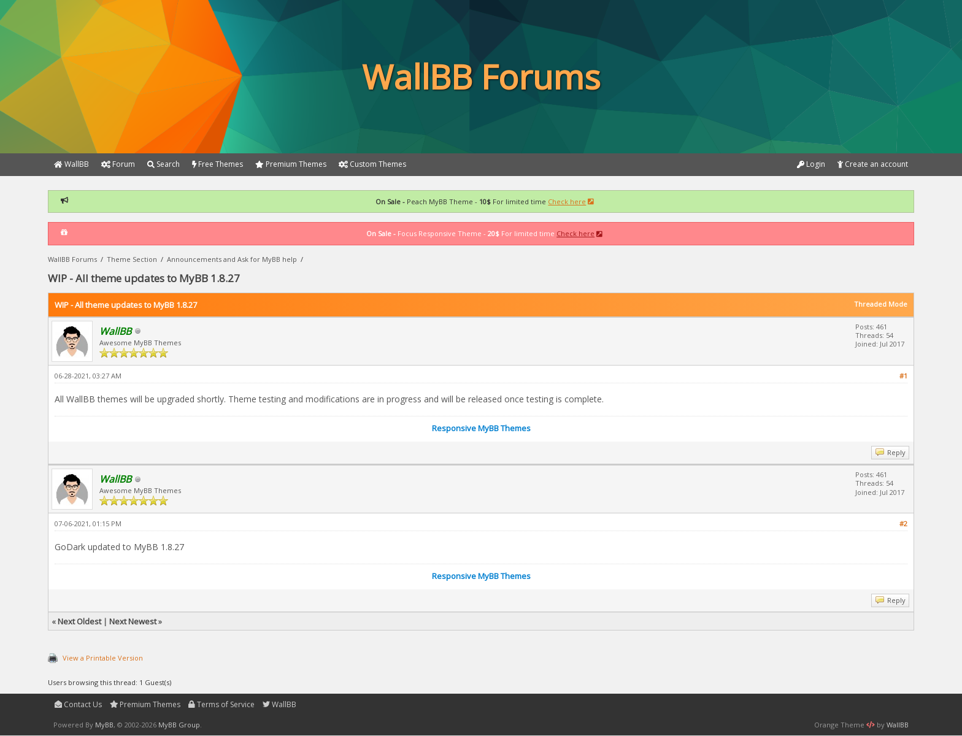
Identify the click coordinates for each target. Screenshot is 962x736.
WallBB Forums (72, 259)
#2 (903, 523)
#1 (903, 375)
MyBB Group (179, 724)
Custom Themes (372, 164)
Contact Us (78, 704)
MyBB (104, 724)
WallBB (279, 704)
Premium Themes (145, 704)
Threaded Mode (880, 304)
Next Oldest (79, 621)
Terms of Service (221, 704)
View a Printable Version (103, 657)
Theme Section (132, 259)
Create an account (872, 164)
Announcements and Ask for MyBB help (232, 259)
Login (811, 164)
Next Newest (132, 621)
